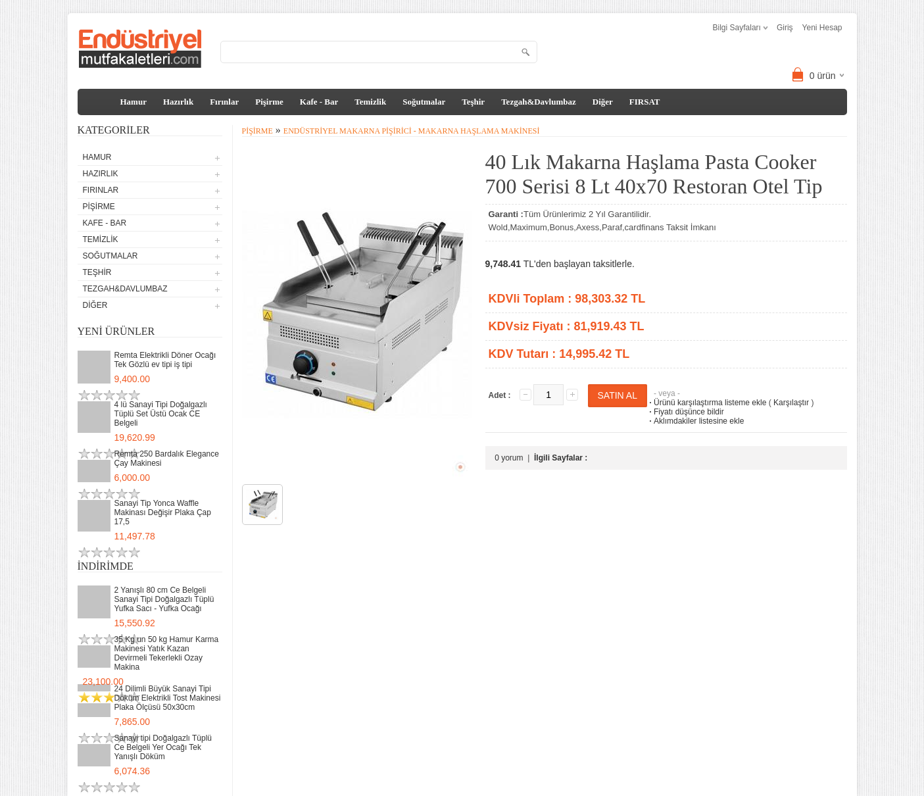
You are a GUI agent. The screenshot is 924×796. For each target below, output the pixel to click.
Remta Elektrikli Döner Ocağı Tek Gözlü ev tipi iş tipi (165, 360)
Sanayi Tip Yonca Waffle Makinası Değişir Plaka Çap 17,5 (162, 512)
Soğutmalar (423, 102)
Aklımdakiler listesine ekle (695, 421)
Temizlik (370, 102)
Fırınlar (224, 102)
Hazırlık (178, 102)
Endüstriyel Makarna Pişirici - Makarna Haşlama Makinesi (411, 131)
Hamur (133, 102)
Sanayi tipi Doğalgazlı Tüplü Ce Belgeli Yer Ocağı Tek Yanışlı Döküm (163, 747)
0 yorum (509, 457)
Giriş (785, 27)
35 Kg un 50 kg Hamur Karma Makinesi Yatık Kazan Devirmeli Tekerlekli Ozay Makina (166, 653)
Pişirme (269, 102)
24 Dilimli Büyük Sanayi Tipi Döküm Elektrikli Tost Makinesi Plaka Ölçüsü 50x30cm (167, 698)
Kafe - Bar (319, 102)
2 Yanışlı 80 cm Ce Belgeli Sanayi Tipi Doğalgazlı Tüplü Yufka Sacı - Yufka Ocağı (164, 599)
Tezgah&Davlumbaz (538, 102)
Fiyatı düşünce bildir (685, 411)
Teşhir (473, 102)
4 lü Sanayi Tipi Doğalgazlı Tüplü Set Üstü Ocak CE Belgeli (160, 414)
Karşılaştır (791, 402)
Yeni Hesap (822, 27)
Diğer (603, 102)
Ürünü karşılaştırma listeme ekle (706, 402)
